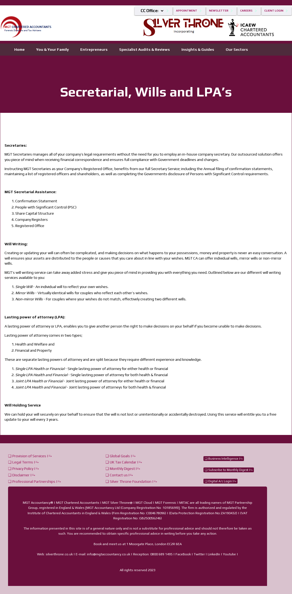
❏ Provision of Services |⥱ (30, 456)
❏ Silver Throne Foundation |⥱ (131, 481)
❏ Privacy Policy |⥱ (23, 468)
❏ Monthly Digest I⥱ (122, 468)
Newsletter (218, 10)
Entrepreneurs (94, 49)
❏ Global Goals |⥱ (120, 456)
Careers (246, 10)
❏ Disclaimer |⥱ (21, 475)
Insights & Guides (197, 49)
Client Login (273, 10)
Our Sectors (237, 49)
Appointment (186, 10)
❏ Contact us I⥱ (119, 475)
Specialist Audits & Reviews (144, 49)
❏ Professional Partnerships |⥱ (34, 481)
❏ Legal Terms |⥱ (23, 462)
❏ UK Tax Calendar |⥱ (123, 462)
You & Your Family (52, 49)
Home (19, 49)
